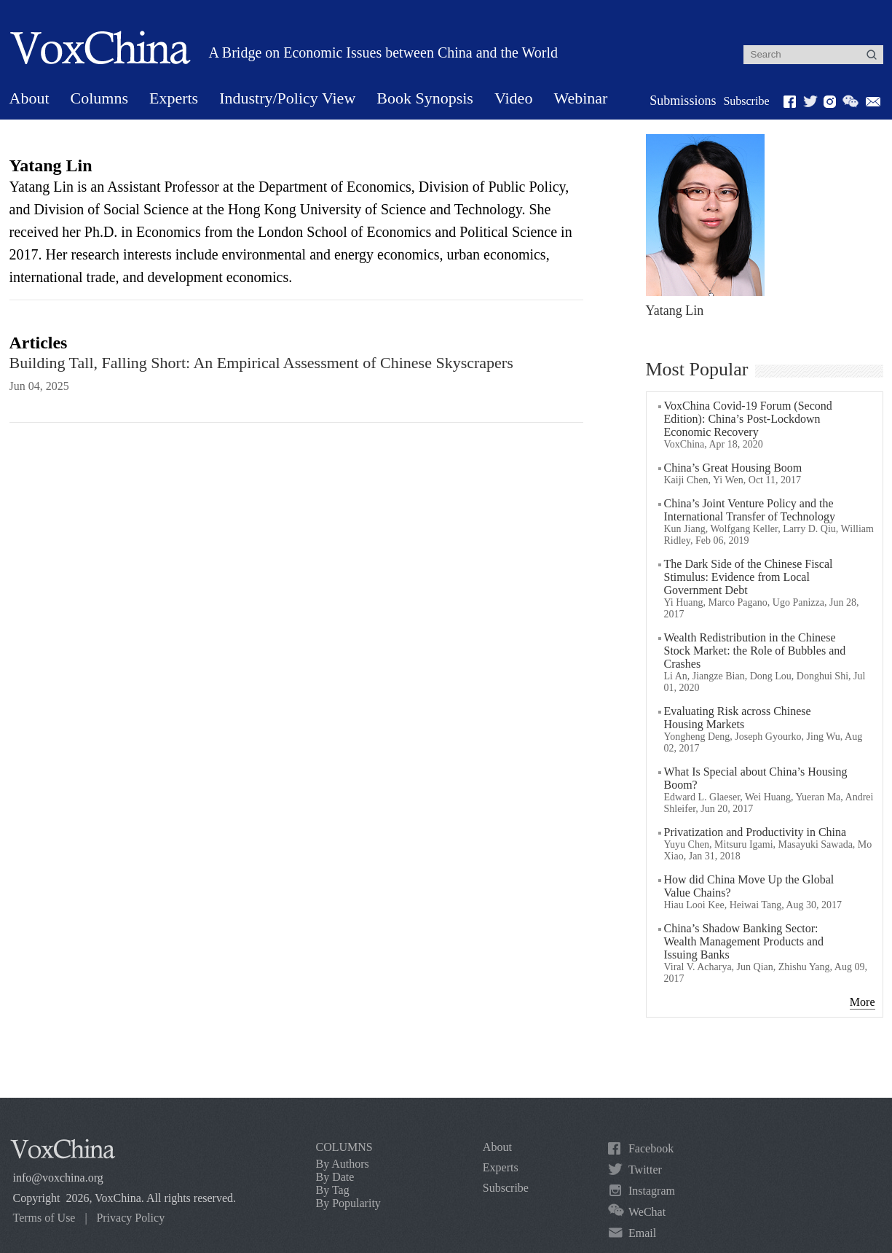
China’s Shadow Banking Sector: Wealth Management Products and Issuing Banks (744, 941)
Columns (99, 98)
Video (513, 98)
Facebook (651, 1148)
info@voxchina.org (58, 1177)
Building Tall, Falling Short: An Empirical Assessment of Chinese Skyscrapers (261, 363)
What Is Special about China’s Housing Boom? (756, 778)
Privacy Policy (130, 1217)
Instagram (651, 1190)
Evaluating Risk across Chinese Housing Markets (737, 717)
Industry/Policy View (287, 98)
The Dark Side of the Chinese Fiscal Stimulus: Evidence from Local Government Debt (748, 577)
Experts (173, 98)
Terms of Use (44, 1217)
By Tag (333, 1190)
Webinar (580, 98)
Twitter (645, 1169)
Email (642, 1233)
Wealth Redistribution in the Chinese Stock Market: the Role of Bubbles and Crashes (755, 650)
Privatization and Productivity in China (755, 832)
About (29, 98)
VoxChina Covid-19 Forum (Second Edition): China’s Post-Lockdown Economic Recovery (748, 418)
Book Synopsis (424, 98)
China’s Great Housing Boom (733, 467)
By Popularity (348, 1203)
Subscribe (746, 101)
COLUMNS (344, 1147)
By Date (335, 1177)
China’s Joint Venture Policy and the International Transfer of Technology (749, 510)
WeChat (647, 1212)
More (862, 1002)
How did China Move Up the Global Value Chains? (749, 886)
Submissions (683, 100)
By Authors (342, 1164)
